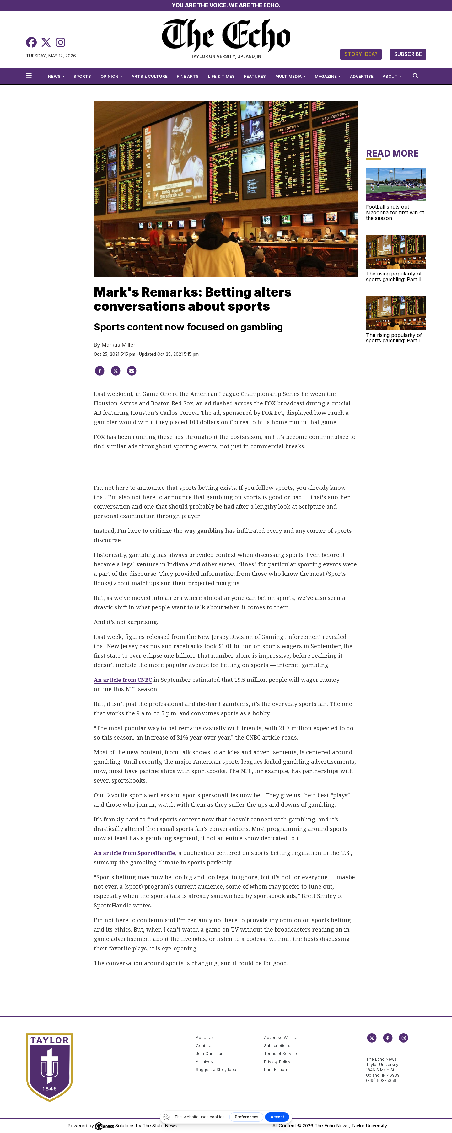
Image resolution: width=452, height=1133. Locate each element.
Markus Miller (118, 345)
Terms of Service (280, 1053)
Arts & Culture (150, 76)
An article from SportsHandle (138, 853)
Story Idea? (361, 54)
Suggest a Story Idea (216, 1069)
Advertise (362, 76)
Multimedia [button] (289, 76)
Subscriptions (277, 1045)
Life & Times (221, 76)
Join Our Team (210, 1053)
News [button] (55, 76)
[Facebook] (31, 42)
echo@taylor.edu (382, 1052)
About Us (205, 1037)
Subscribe (408, 54)
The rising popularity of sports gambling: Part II (394, 276)
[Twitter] (46, 42)
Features (255, 76)
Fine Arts (188, 76)
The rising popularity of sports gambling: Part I (394, 338)
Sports (82, 76)
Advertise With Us (281, 1037)
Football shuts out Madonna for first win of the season (395, 212)
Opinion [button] (109, 76)
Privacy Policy (277, 1061)
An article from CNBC (126, 679)
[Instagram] (60, 42)
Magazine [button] (326, 76)
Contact (203, 1045)
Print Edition (275, 1069)
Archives (204, 1061)
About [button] (391, 76)
